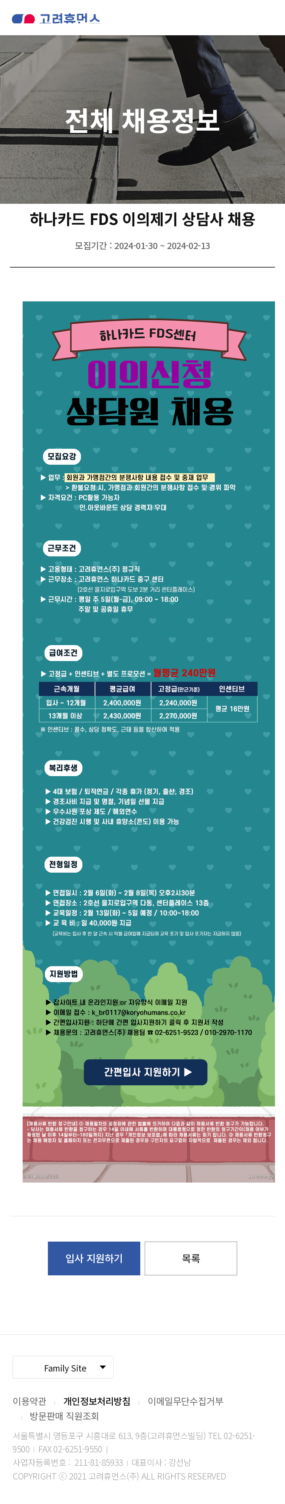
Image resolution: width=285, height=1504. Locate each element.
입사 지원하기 (94, 1257)
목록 (191, 1257)
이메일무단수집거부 (185, 1400)
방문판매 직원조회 (64, 1415)
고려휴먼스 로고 (56, 18)
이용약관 (29, 1400)
